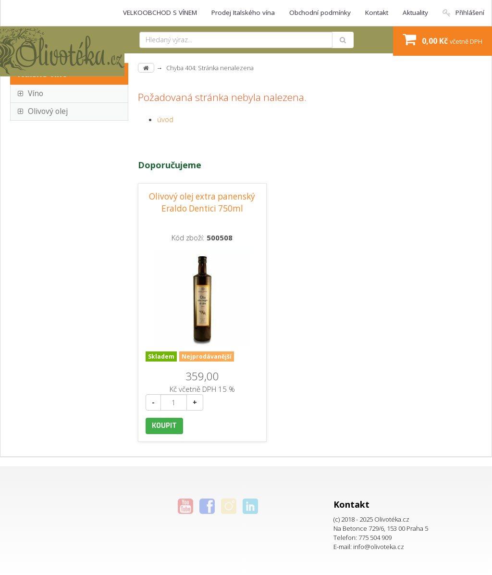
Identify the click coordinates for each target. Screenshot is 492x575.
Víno (35, 93)
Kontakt (376, 12)
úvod (165, 119)
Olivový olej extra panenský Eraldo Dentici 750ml (202, 202)
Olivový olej (48, 111)
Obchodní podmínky (320, 12)
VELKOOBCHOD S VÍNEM (160, 12)
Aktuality (415, 12)
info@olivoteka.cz (378, 546)
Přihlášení (463, 12)
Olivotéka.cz (391, 519)
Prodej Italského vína (243, 12)
